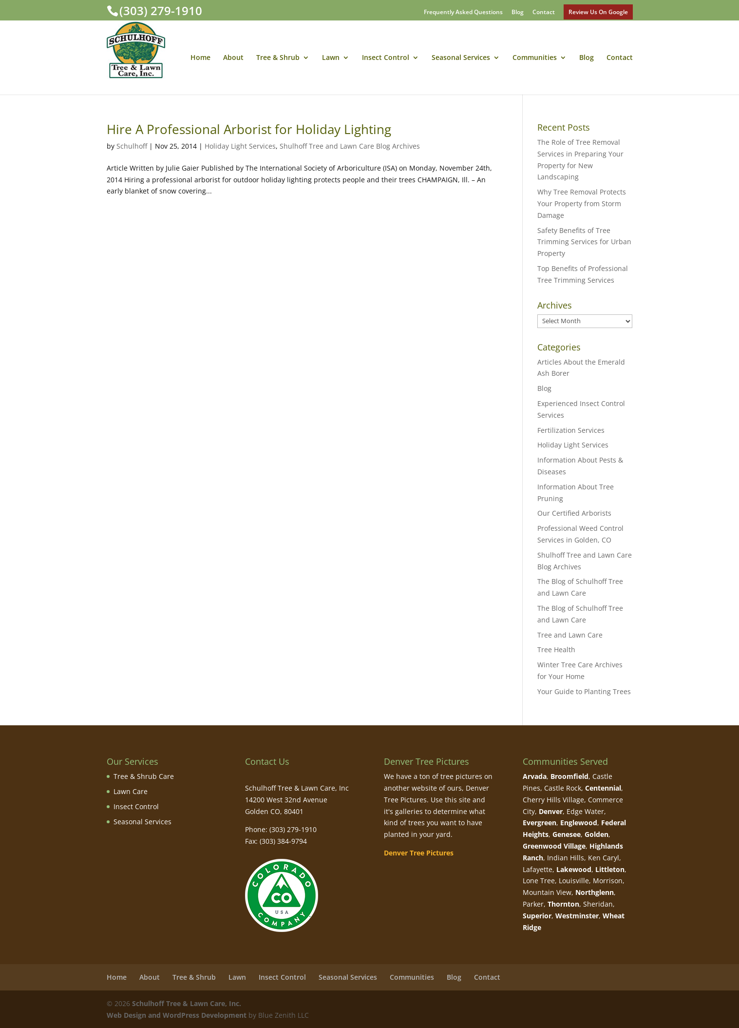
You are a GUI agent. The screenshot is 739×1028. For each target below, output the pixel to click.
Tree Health (556, 649)
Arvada (535, 776)
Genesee (566, 834)
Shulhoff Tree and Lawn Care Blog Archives (350, 146)
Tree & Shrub (278, 58)
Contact (543, 12)
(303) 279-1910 (160, 10)
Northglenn (594, 892)
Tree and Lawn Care (570, 635)
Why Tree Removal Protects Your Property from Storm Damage (581, 203)
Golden (596, 834)
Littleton (610, 869)
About (233, 58)
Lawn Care (131, 791)
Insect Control (385, 58)
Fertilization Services (571, 430)
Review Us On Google (598, 12)
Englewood (578, 822)
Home (200, 58)
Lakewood (573, 869)
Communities (534, 58)
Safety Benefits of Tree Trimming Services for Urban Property (584, 242)
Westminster (577, 915)
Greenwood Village (554, 846)
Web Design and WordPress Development (176, 1015)
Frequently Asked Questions (463, 12)
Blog (518, 12)
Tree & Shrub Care (144, 776)
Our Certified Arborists (574, 513)
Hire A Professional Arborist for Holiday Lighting (249, 129)
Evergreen (539, 822)
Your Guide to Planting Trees (584, 691)
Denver (551, 811)
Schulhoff (131, 146)
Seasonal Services (461, 58)
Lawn (331, 58)
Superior (537, 915)
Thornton (563, 904)
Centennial (603, 788)
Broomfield (569, 776)
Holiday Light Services (240, 146)
